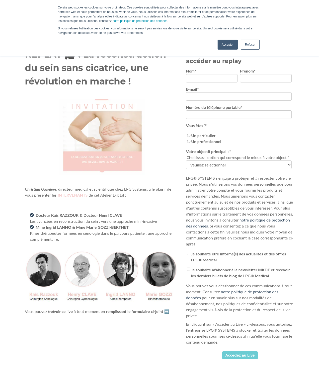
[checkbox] (239, 139)
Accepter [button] (228, 44)
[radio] (239, 136)
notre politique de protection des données (139, 21)
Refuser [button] (250, 44)
